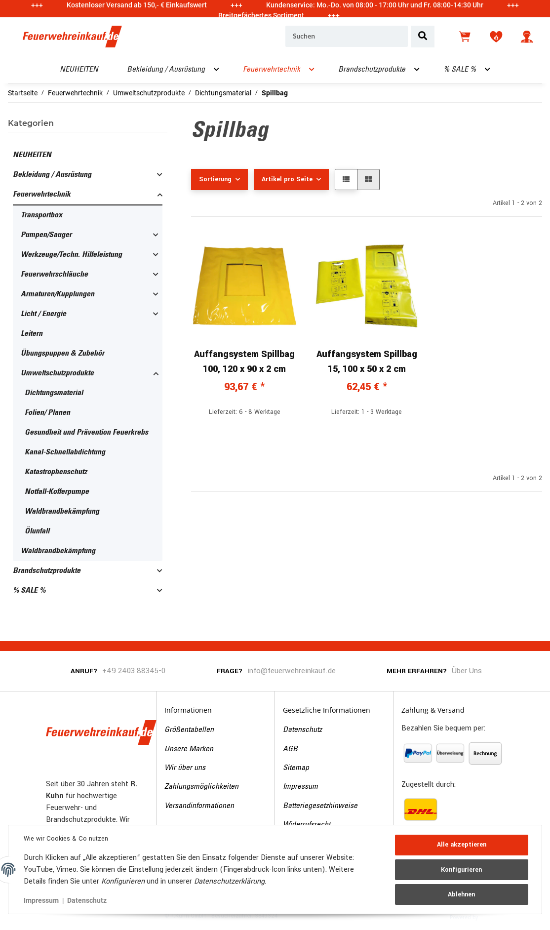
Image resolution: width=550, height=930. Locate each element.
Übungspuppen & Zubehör (62, 354)
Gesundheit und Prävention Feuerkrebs (86, 433)
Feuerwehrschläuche (54, 275)
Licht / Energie (43, 314)
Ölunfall (37, 531)
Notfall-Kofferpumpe (57, 492)
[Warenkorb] (465, 36)
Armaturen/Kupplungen (57, 294)
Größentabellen (189, 730)
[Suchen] (346, 36)
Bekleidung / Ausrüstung (52, 175)
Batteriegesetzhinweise (320, 806)
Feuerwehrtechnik (42, 195)
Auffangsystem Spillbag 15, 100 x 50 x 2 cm (366, 361)
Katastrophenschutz (56, 472)
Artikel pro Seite (287, 179)
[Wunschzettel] (496, 36)
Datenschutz (302, 730)
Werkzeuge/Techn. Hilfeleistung (71, 255)
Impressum (300, 787)
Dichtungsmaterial (54, 393)
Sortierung (215, 179)
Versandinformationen (199, 806)
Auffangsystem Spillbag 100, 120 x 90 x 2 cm (244, 361)
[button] (526, 36)
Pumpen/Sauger (46, 235)
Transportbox (41, 215)
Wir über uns (184, 768)
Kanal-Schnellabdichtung (65, 452)
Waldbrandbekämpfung (62, 512)
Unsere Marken (188, 749)
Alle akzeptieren (461, 845)
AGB (290, 749)
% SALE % (29, 591)
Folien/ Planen (47, 413)
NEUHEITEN (32, 155)
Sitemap (296, 768)
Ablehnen (461, 894)
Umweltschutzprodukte (57, 373)
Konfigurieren (461, 869)
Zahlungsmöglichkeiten (201, 787)
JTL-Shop (495, 917)
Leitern (31, 334)
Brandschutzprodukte (46, 571)
